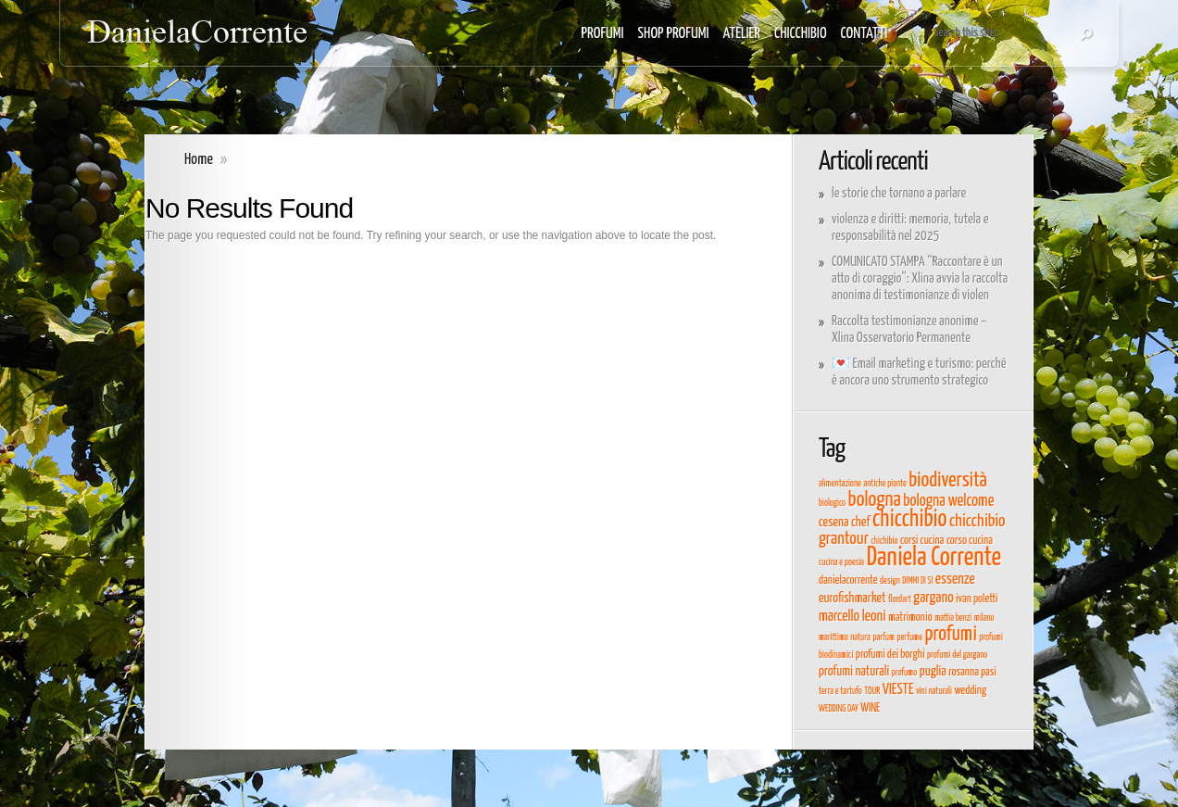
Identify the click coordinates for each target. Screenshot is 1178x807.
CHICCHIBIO (800, 34)
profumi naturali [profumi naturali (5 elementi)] (854, 671)
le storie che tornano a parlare (899, 193)
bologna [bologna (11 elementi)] (874, 500)
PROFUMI (603, 34)
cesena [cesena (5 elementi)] (833, 522)
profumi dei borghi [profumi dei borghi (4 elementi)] (890, 655)
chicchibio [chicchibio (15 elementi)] (909, 519)
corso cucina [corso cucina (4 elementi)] (969, 541)
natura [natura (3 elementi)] (860, 637)
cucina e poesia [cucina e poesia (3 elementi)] (841, 562)
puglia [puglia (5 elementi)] (933, 671)
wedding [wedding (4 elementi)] (970, 691)
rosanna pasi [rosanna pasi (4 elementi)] (972, 672)
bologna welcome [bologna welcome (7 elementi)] (948, 501)
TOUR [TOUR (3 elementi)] (872, 691)
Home (198, 160)
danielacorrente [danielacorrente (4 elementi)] (848, 580)
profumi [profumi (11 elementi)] (951, 634)
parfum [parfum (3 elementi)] (883, 637)
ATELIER (742, 34)
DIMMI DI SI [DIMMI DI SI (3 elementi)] (917, 581)
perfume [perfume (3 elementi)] (909, 637)
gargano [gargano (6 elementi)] (933, 597)
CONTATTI (864, 34)
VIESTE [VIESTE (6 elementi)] (898, 689)
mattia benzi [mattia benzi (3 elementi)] (952, 618)
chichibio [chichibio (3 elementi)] (884, 541)
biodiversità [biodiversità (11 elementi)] (948, 481)
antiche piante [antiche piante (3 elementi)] (884, 483)
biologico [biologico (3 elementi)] (832, 503)
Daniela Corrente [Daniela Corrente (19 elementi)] (934, 558)
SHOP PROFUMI (673, 34)
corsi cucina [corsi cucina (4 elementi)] (922, 541)
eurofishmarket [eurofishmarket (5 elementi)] (852, 598)
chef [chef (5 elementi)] (860, 522)
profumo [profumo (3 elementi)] (905, 672)
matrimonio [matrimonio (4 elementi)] (910, 618)
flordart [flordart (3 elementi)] (899, 599)
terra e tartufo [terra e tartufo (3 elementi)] (840, 691)
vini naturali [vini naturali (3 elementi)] (934, 691)
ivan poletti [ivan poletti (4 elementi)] (976, 599)
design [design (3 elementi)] (890, 581)
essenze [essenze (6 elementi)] (955, 579)
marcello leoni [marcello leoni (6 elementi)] (852, 616)
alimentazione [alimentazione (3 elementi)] (840, 483)
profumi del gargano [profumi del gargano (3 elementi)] (957, 655)
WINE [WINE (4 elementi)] (870, 708)
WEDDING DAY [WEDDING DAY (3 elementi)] (838, 708)
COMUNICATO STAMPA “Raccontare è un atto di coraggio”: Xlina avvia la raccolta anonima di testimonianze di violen (920, 278)
